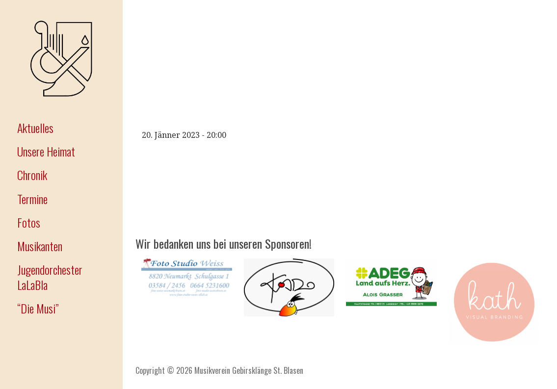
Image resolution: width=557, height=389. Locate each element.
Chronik (32, 174)
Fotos (28, 222)
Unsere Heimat (46, 151)
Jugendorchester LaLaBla (49, 276)
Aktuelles (35, 127)
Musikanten (39, 246)
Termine (32, 198)
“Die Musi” (37, 308)
